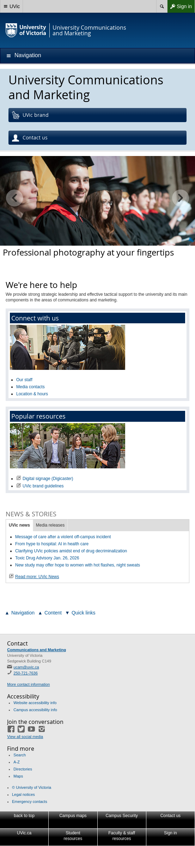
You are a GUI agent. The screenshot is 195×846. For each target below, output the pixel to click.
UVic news (19, 525)
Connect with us (35, 318)
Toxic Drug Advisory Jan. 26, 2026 (47, 558)
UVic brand (30, 115)
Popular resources (38, 416)
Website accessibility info (34, 703)
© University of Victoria (31, 787)
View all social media (25, 736)
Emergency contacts (29, 801)
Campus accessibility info (35, 710)
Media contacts (30, 386)
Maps (18, 776)
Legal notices (23, 794)
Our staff (24, 379)
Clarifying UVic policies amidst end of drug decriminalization (71, 550)
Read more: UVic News (37, 576)
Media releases (50, 525)
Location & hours (32, 393)
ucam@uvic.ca (26, 667)
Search (19, 755)
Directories (22, 769)
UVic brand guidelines (43, 486)
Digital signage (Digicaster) (48, 478)
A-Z (16, 762)
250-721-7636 (25, 673)
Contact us (29, 138)
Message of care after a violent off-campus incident (63, 536)
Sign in (179, 6)
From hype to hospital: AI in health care (53, 543)
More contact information (28, 684)
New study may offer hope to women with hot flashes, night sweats (78, 565)
